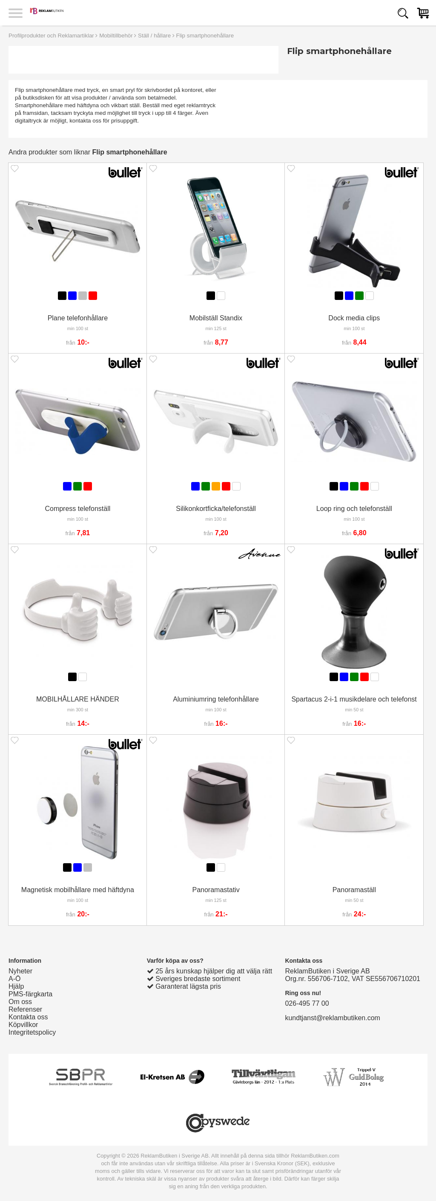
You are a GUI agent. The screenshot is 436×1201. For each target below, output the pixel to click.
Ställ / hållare (154, 35)
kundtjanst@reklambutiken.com (332, 1017)
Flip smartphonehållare (205, 35)
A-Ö (14, 978)
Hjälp (16, 986)
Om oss (20, 1001)
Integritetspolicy (32, 1032)
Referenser (25, 1009)
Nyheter (20, 971)
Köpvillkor (23, 1024)
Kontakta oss (28, 1017)
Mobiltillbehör (116, 35)
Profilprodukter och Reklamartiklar (51, 35)
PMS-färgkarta (30, 994)
